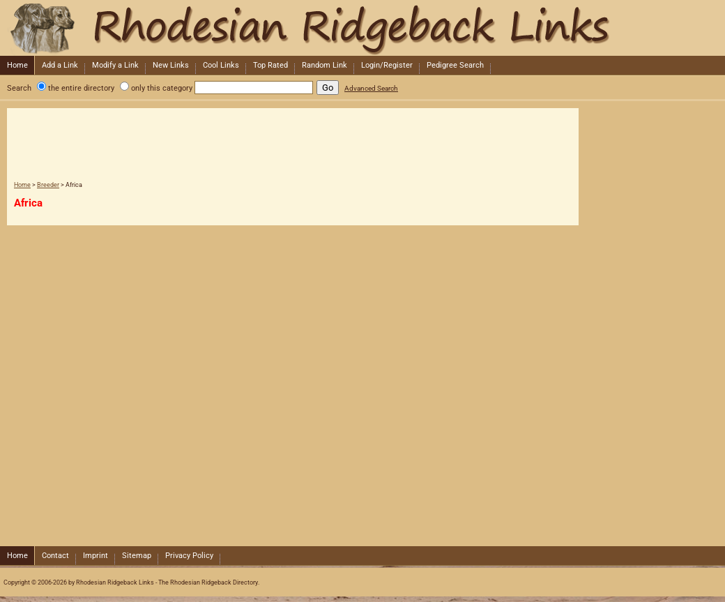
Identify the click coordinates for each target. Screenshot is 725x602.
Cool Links (221, 65)
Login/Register (387, 65)
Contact (55, 555)
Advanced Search (371, 88)
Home (17, 65)
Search (19, 88)
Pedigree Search (455, 65)
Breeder (48, 184)
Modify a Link (115, 65)
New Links (171, 65)
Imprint (95, 555)
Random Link (324, 65)
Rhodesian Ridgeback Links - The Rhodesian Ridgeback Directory (361, 28)
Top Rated (270, 65)
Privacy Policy (189, 555)
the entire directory (81, 88)
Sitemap (136, 555)
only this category (161, 88)
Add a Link (60, 65)
